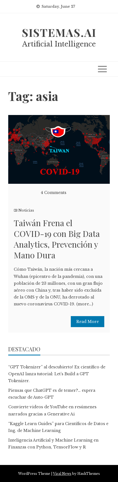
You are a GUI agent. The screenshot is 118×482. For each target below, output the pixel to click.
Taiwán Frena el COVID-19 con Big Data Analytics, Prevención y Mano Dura (57, 239)
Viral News (62, 474)
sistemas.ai (59, 32)
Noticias (26, 210)
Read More (87, 321)
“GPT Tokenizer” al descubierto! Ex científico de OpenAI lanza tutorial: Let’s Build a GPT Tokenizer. (56, 374)
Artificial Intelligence (59, 44)
